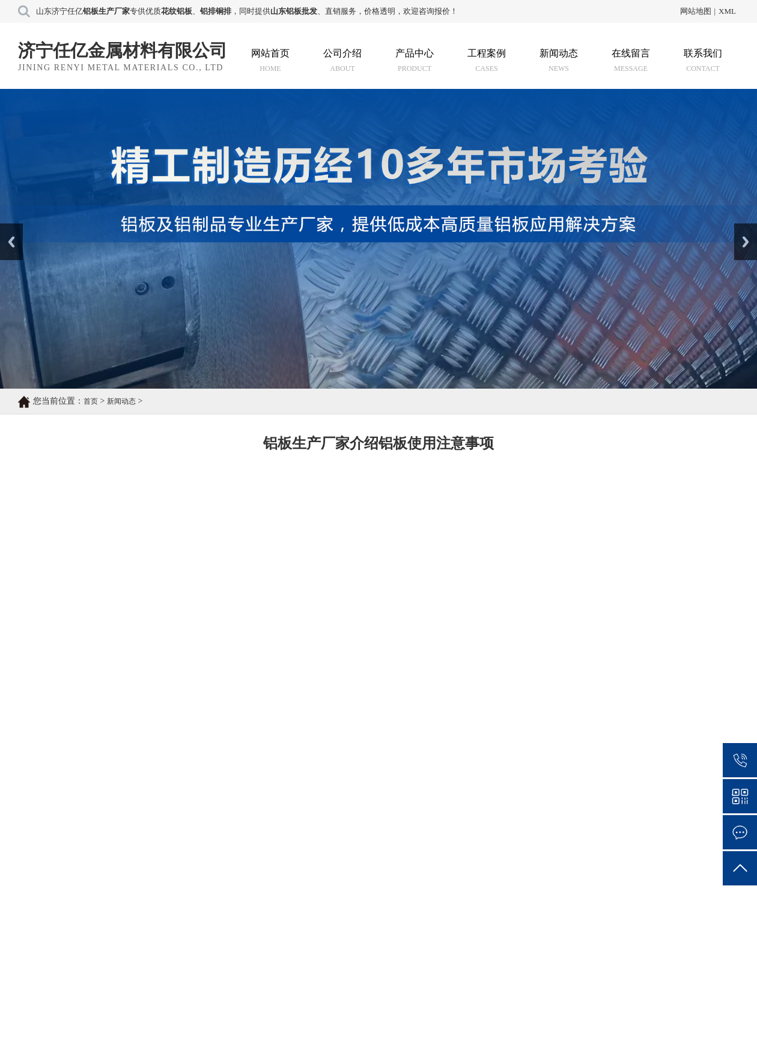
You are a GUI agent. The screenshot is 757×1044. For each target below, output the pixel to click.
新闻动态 (559, 60)
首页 (91, 401)
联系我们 (703, 60)
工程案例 (487, 60)
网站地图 (695, 11)
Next (741, 227)
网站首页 (270, 60)
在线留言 (631, 60)
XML (727, 11)
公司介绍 (342, 60)
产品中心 (414, 60)
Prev (6, 227)
